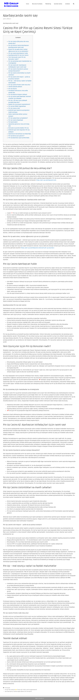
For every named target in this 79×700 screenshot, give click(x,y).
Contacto (67, 4)
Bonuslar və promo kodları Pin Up (18, 128)
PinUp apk (7, 687)
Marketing (48, 4)
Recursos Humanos (37, 4)
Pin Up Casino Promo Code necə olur (19, 85)
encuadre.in (41, 698)
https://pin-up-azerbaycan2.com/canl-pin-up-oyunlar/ (37, 248)
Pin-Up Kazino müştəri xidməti (17, 94)
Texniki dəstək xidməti (15, 86)
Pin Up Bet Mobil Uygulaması (17, 106)
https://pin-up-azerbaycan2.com (46, 180)
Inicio (27, 4)
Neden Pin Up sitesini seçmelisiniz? (19, 104)
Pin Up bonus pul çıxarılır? (16, 136)
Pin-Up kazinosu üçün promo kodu (18, 138)
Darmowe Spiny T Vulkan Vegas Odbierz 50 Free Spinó (18, 691)
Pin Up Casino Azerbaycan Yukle (18, 53)
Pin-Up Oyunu (12, 88)
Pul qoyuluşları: (13, 122)
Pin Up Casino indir (14, 108)
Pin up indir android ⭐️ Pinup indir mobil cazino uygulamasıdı (21, 689)
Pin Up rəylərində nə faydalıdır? (18, 118)
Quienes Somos (58, 4)
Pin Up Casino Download (15, 120)
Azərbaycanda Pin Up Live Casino (18, 55)
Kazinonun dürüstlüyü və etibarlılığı (19, 134)
